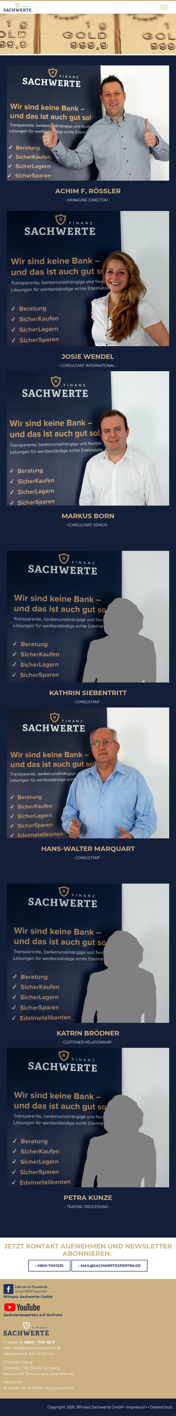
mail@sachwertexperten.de (111, 1265)
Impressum (137, 1407)
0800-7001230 (50, 1265)
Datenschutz (161, 1407)
